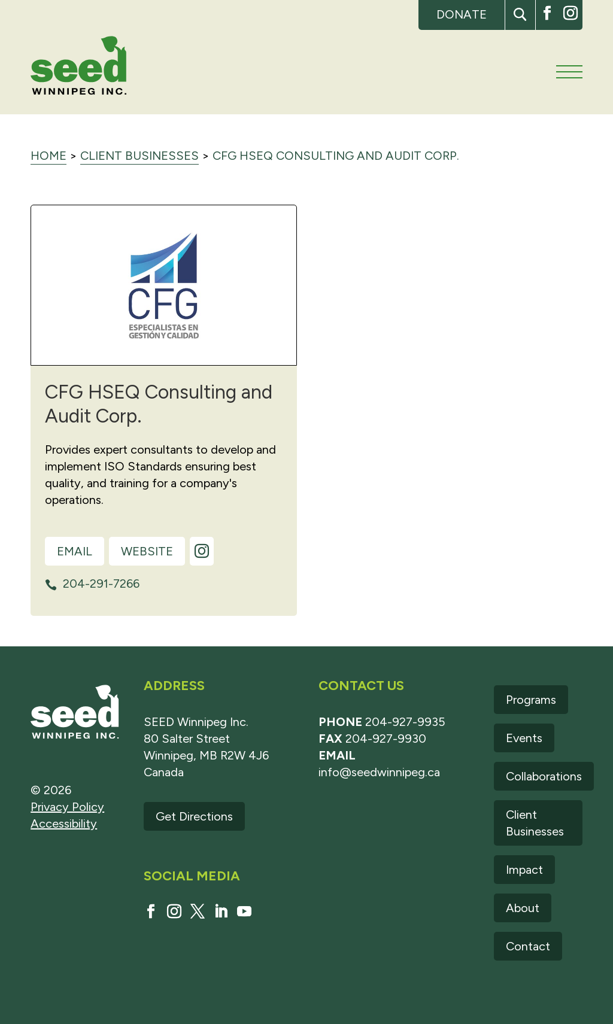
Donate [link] (461, 14)
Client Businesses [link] (139, 155)
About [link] (522, 908)
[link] (78, 67)
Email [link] (74, 551)
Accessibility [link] (64, 823)
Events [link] (524, 738)
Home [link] (48, 155)
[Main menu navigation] (569, 72)
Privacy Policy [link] (67, 807)
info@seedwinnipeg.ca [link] (379, 772)
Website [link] (147, 551)
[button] (520, 15)
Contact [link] (528, 946)
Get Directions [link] (194, 816)
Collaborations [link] (544, 776)
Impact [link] (524, 869)
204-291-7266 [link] (101, 583)
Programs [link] (531, 699)
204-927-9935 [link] (405, 722)
